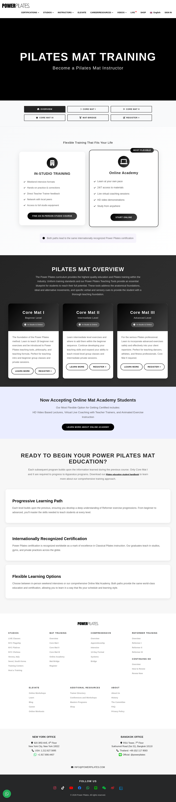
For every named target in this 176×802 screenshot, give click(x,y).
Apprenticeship (98, 643)
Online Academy (57, 657)
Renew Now (137, 673)
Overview (54, 638)
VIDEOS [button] (122, 12)
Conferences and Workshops (83, 698)
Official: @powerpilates (134, 755)
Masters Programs (78, 702)
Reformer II (137, 647)
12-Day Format (97, 652)
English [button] (155, 12)
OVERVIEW (44, 109)
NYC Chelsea (14, 652)
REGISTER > (131, 118)
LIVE (133, 12)
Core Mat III (45, 118)
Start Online (124, 217)
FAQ (113, 707)
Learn (31, 698)
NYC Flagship (14, 643)
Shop (72, 707)
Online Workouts (36, 711)
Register (53, 666)
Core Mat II (131, 109)
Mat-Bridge (87, 118)
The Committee (118, 702)
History (114, 698)
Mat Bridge (54, 661)
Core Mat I (88, 109)
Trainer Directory (78, 693)
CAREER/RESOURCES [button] (101, 12)
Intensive (95, 647)
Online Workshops (37, 693)
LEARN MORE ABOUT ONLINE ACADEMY (88, 427)
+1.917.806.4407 (46, 755)
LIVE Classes (14, 638)
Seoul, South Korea (17, 661)
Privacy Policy (117, 711)
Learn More (22, 371)
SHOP (143, 12)
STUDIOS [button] (48, 12)
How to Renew (138, 669)
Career (32, 707)
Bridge (94, 661)
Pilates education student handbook (122, 474)
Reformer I (137, 643)
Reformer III (137, 652)
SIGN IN (168, 12)
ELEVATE (82, 12)
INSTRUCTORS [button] (66, 12)
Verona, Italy (14, 657)
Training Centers (15, 666)
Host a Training (15, 670)
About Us (115, 693)
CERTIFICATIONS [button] (30, 12)
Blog (31, 702)
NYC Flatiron (14, 647)
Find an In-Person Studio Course (52, 216)
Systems (95, 657)
